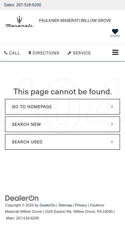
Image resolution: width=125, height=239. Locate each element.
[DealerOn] (22, 197)
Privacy (81, 205)
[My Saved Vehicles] (115, 34)
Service (79, 52)
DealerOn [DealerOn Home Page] (47, 205)
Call (12, 52)
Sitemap (65, 205)
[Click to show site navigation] (115, 53)
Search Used (27, 141)
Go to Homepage (32, 106)
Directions (44, 52)
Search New (26, 124)
